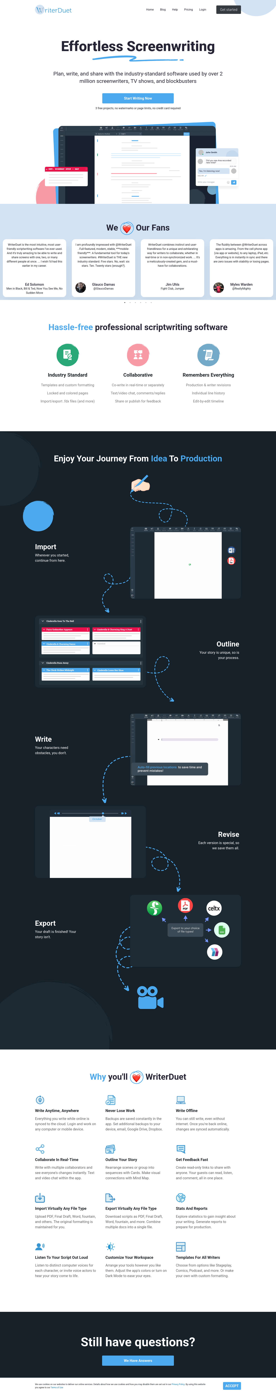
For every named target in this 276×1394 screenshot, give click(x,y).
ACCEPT (232, 1386)
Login (202, 9)
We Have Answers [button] (138, 1361)
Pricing (188, 9)
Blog (163, 9)
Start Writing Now (138, 98)
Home (150, 9)
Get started (228, 10)
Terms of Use (57, 1387)
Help (175, 9)
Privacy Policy (178, 1384)
